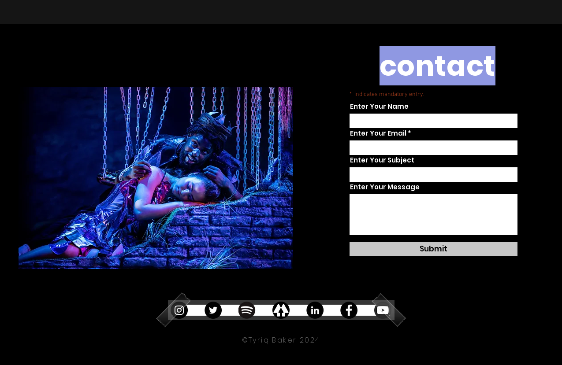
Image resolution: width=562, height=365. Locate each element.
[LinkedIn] (315, 310)
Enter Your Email (378, 133)
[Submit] (433, 249)
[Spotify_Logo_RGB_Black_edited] (247, 310)
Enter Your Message (385, 187)
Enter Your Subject (382, 160)
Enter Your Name (379, 106)
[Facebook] (348, 310)
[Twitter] (213, 310)
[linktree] (281, 310)
